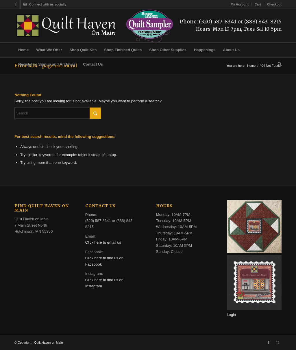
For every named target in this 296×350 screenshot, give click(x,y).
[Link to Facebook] (16, 4)
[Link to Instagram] (25, 4)
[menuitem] (240, 4)
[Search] (278, 64)
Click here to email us (103, 242)
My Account (240, 4)
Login (231, 314)
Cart (258, 4)
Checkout (274, 4)
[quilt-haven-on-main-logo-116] (66, 25)
